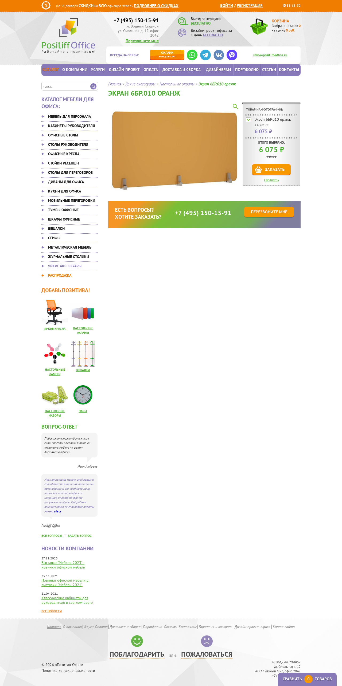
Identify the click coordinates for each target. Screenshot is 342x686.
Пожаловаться (206, 654)
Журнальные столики (68, 256)
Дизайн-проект (124, 69)
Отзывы (170, 626)
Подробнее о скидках (156, 5)
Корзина (280, 20)
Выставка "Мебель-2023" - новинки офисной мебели (63, 565)
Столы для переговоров (70, 172)
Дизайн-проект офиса (252, 626)
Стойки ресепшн (63, 163)
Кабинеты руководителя (71, 125)
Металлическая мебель (69, 247)
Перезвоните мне (142, 40)
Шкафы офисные (64, 219)
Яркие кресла (54, 329)
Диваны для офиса (66, 181)
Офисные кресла (63, 153)
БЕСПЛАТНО (201, 23)
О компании (74, 69)
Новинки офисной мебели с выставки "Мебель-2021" (64, 582)
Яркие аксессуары (64, 266)
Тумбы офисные (63, 209)
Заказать (275, 169)
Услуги (98, 69)
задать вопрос (80, 536)
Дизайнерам (218, 69)
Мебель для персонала (69, 116)
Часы (83, 411)
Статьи (269, 69)
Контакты (289, 69)
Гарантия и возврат (215, 626)
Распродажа (59, 275)
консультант (167, 54)
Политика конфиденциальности (68, 670)
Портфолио (247, 69)
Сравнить (271, 180)
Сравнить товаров (307, 678)
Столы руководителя (68, 144)
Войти (226, 5)
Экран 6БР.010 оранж (273, 119)
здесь (57, 511)
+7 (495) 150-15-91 (136, 20)
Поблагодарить (137, 654)
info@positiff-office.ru (270, 55)
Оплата (150, 69)
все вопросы (51, 536)
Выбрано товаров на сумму (286, 28)
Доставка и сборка (181, 69)
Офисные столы (63, 135)
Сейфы (54, 238)
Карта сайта (284, 626)
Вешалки (56, 228)
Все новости (51, 611)
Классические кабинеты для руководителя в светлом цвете (67, 600)
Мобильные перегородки (71, 200)
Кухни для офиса (64, 191)
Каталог (50, 69)
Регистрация (250, 5)
